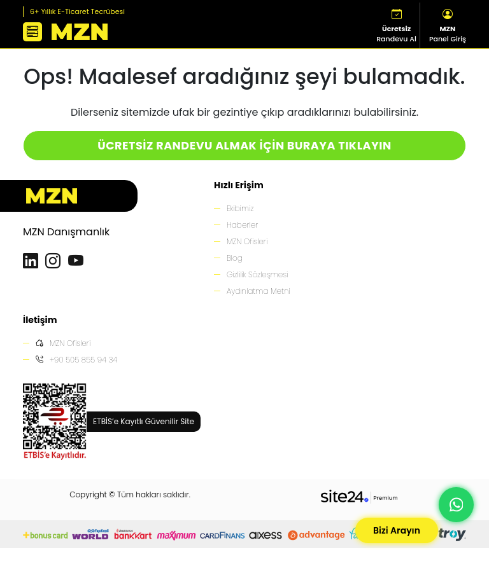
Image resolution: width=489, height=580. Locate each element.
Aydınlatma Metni (258, 291)
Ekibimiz (240, 208)
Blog (235, 257)
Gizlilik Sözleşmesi (257, 274)
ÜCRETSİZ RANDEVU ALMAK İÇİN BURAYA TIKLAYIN (244, 145)
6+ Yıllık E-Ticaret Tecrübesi (77, 11)
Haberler (242, 224)
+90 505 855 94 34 (76, 360)
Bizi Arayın (396, 530)
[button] (32, 31)
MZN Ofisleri (247, 241)
